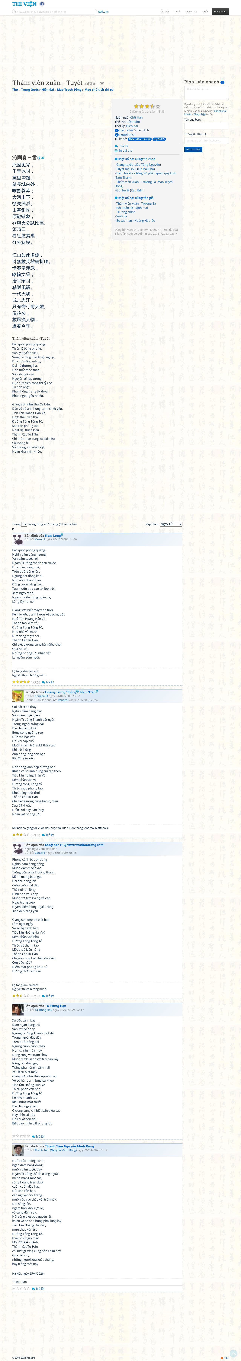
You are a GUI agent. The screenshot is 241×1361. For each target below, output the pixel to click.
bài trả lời (124, 130)
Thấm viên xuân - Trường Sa (136, 182)
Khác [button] (205, 11)
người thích (125, 134)
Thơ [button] (177, 11)
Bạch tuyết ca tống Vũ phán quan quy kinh (146, 173)
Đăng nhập (220, 11)
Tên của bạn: (192, 119)
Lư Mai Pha (146, 169)
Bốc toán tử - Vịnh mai (132, 208)
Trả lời (123, 146)
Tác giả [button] (164, 11)
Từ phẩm (133, 122)
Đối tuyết (122, 190)
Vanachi (132, 229)
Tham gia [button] (191, 11)
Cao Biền (137, 190)
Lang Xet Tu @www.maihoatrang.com (74, 845)
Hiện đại (132, 126)
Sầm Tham (123, 177)
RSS (225, 1357)
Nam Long (54, 535)
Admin (142, 233)
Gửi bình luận (193, 149)
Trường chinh (126, 212)
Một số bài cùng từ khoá (135, 159)
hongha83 (41, 696)
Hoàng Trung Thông (62, 692)
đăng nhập (200, 114)
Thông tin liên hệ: (195, 134)
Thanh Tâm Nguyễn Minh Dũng (69, 1146)
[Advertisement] (120, 44)
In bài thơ (126, 150)
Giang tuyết (124, 165)
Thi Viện (24, 3)
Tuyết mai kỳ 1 (126, 169)
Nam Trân (89, 692)
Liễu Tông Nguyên (147, 165)
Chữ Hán (136, 117)
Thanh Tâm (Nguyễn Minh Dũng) (56, 1150)
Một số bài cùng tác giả (134, 198)
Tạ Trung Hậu (55, 1006)
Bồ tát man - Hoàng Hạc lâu (135, 221)
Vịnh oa (121, 216)
